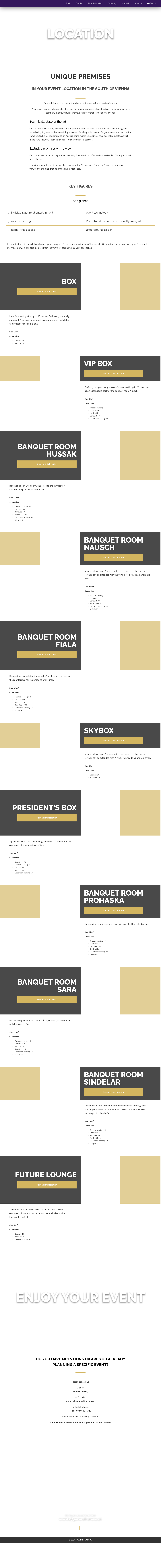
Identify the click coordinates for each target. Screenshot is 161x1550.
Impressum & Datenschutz (142, 1520)
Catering (112, 3)
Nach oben (80, 1534)
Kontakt (125, 3)
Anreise (138, 3)
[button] (47, 291)
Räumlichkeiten (95, 3)
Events (79, 3)
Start (68, 3)
